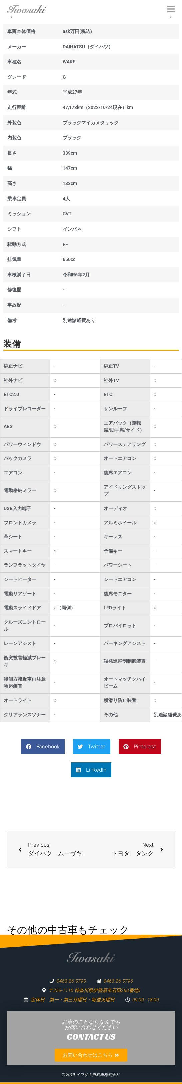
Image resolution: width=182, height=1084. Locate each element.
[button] (43, 746)
